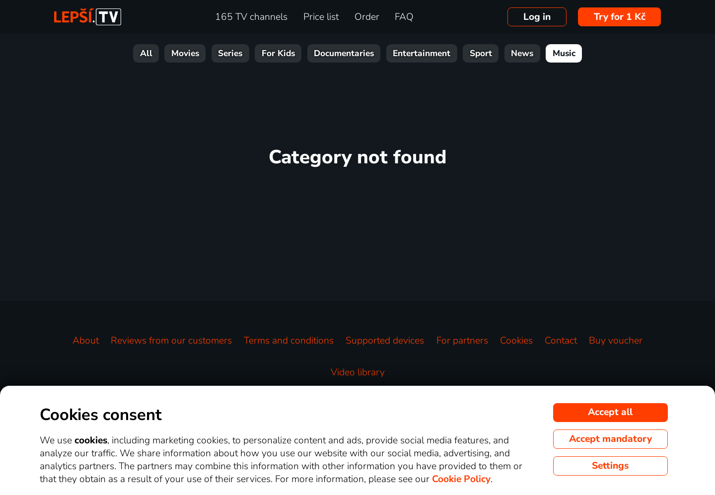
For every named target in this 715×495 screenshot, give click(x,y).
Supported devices (385, 340)
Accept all (610, 412)
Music (564, 53)
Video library (358, 372)
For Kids (278, 53)
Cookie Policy (461, 479)
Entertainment (421, 53)
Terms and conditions (289, 340)
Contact (561, 340)
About (85, 340)
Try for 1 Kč (619, 16)
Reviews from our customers (171, 340)
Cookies (516, 340)
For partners (462, 340)
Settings (610, 465)
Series (230, 53)
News (522, 53)
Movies (185, 53)
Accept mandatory (610, 438)
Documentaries (344, 53)
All (146, 53)
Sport (481, 53)
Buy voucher (616, 340)
